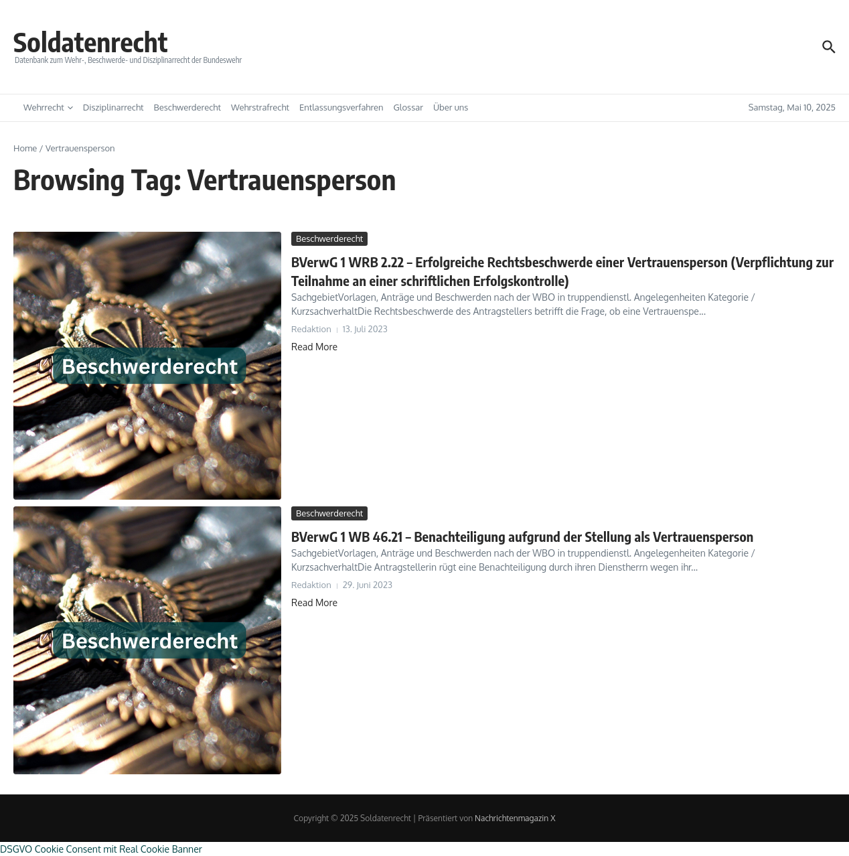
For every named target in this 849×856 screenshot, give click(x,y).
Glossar (408, 107)
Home (25, 148)
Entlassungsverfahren (341, 107)
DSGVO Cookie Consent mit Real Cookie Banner (101, 849)
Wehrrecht (48, 107)
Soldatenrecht (90, 41)
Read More (314, 346)
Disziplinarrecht (113, 107)
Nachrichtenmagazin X (515, 818)
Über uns (450, 107)
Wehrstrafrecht (260, 107)
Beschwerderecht (187, 107)
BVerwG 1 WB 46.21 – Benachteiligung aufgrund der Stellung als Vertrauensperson (522, 536)
